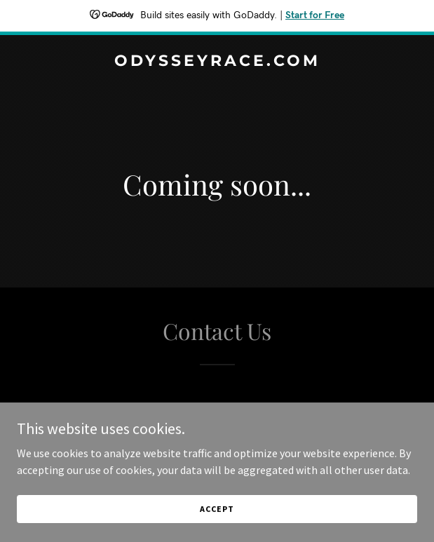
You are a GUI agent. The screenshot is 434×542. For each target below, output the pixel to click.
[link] (217, 62)
